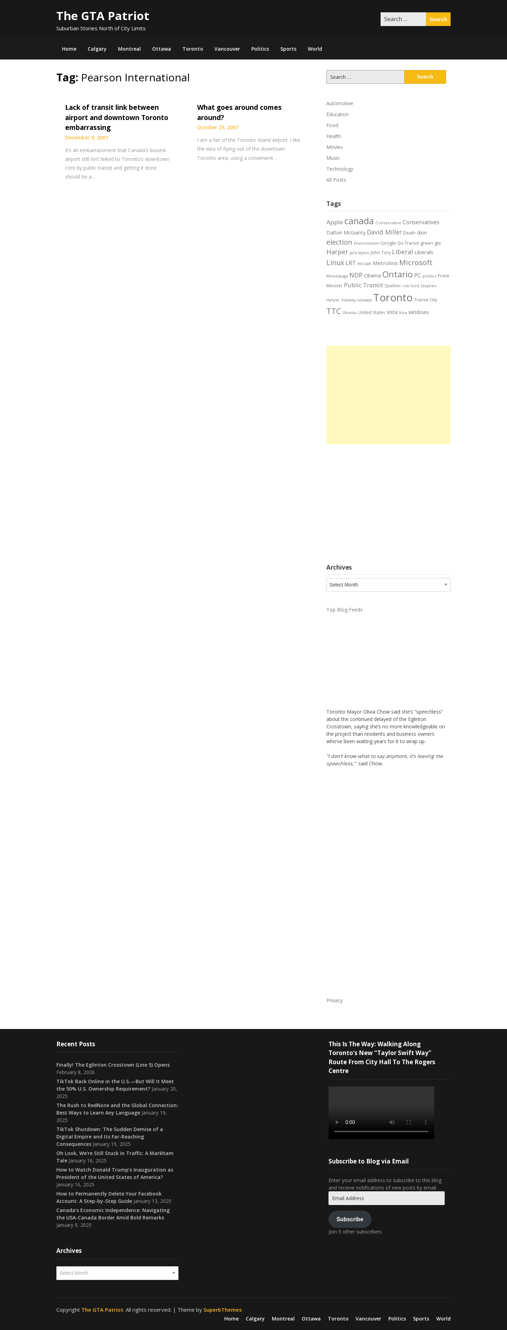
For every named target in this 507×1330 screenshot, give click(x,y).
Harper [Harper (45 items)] (337, 251)
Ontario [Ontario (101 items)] (397, 274)
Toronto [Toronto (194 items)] (393, 297)
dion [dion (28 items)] (422, 232)
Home (69, 48)
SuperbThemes (223, 1309)
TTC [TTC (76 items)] (333, 311)
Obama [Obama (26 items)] (372, 275)
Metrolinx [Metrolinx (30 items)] (385, 262)
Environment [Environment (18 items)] (366, 243)
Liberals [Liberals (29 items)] (423, 252)
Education (337, 114)
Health (333, 136)
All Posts (336, 179)
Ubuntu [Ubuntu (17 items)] (350, 312)
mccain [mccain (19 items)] (364, 263)
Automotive (339, 103)
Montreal (129, 48)
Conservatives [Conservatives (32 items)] (421, 222)
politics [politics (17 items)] (429, 275)
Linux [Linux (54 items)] (335, 262)
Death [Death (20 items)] (409, 233)
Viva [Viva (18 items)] (403, 312)
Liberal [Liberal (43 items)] (402, 251)
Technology (339, 168)
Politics (260, 48)
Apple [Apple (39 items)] (334, 222)
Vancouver (227, 48)
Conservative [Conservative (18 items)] (388, 222)
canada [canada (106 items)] (359, 221)
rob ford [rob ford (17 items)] (410, 285)
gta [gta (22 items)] (437, 243)
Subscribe (350, 1219)
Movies (334, 147)
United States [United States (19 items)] (371, 312)
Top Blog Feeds (344, 609)
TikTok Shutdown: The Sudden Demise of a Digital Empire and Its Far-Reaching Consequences (109, 1136)
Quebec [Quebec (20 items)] (392, 286)
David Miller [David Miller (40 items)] (384, 232)
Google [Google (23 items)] (388, 243)
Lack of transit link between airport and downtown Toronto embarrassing (116, 117)
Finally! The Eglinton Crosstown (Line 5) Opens (113, 1064)
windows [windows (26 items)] (418, 312)
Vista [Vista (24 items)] (392, 312)
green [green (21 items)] (426, 243)
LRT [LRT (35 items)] (350, 263)
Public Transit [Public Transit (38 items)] (363, 285)
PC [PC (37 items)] (417, 275)
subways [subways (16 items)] (364, 299)
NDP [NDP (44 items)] (356, 275)
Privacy (334, 1000)
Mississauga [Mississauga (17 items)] (337, 275)
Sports (288, 48)
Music (333, 158)
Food (332, 125)
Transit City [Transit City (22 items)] (425, 299)
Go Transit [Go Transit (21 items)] (408, 243)
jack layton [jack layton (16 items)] (359, 252)
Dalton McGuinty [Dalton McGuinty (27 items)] (345, 232)
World (315, 48)
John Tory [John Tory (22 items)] (380, 252)
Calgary (97, 48)
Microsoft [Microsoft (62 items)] (416, 262)
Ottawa (161, 48)
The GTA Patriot (102, 16)
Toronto (192, 48)
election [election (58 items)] (339, 242)
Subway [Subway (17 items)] (348, 299)
